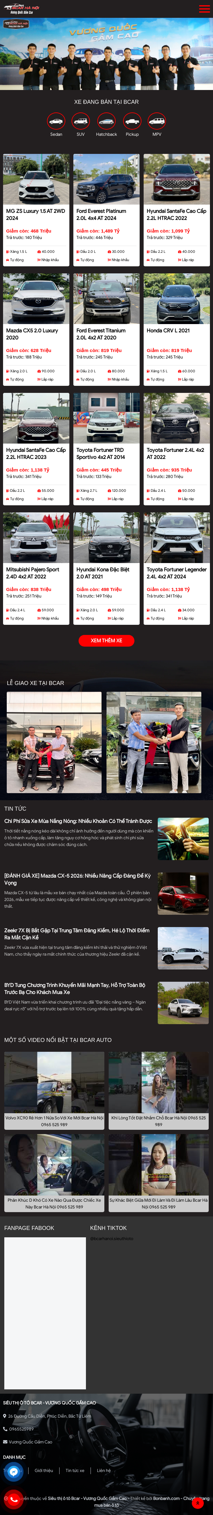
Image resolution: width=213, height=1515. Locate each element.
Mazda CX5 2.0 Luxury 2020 (32, 334)
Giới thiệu (44, 1470)
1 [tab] (97, 85)
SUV (81, 134)
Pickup (132, 134)
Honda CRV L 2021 (168, 330)
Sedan (56, 134)
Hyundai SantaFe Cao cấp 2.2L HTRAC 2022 (176, 214)
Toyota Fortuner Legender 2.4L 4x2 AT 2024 (177, 573)
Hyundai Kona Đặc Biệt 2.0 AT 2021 (102, 573)
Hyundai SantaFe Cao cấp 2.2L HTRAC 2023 (36, 453)
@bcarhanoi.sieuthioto (111, 1238)
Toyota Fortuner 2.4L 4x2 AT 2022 (175, 453)
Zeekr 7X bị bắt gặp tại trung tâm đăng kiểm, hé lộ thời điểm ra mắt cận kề (76, 934)
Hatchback (106, 134)
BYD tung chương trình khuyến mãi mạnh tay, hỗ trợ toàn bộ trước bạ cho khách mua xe (74, 989)
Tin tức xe (75, 1470)
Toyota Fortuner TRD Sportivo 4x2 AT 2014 (100, 453)
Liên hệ (104, 1470)
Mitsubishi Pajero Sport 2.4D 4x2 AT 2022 (32, 573)
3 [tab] (116, 85)
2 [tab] (106, 85)
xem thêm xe (106, 641)
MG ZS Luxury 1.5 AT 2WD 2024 (35, 214)
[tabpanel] (106, 54)
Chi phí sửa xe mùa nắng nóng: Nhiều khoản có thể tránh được (78, 821)
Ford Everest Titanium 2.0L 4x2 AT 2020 (101, 334)
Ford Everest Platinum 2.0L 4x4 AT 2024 (101, 214)
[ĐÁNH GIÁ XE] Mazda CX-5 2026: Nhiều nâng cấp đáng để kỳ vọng (77, 879)
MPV (157, 134)
